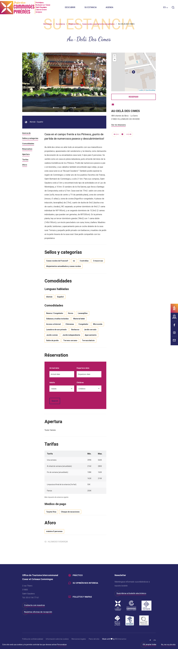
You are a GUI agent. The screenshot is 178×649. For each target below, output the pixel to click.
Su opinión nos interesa (85, 583)
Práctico (78, 575)
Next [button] (74, 108)
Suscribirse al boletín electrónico (131, 593)
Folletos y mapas (82, 596)
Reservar (133, 96)
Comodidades (28, 144)
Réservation (27, 149)
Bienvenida (48, 24)
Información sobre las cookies (57, 639)
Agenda (109, 7)
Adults (52, 383)
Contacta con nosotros (34, 605)
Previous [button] (55, 108)
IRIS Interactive (120, 639)
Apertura (26, 154)
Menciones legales (79, 639)
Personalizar (62, 644)
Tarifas (25, 160)
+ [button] (114, 56)
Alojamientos (73, 24)
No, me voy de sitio (168, 645)
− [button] (114, 59)
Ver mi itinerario (118, 124)
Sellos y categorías (30, 138)
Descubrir (70, 7)
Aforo (24, 165)
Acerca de (26, 133)
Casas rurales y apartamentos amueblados (98, 24)
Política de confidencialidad (32, 639)
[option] (64, 82)
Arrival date (54, 368)
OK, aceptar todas (149, 644)
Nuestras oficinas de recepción (38, 612)
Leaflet (141, 90)
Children (80, 383)
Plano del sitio (94, 639)
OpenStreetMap (150, 90)
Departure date (83, 368)
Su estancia (90, 7)
